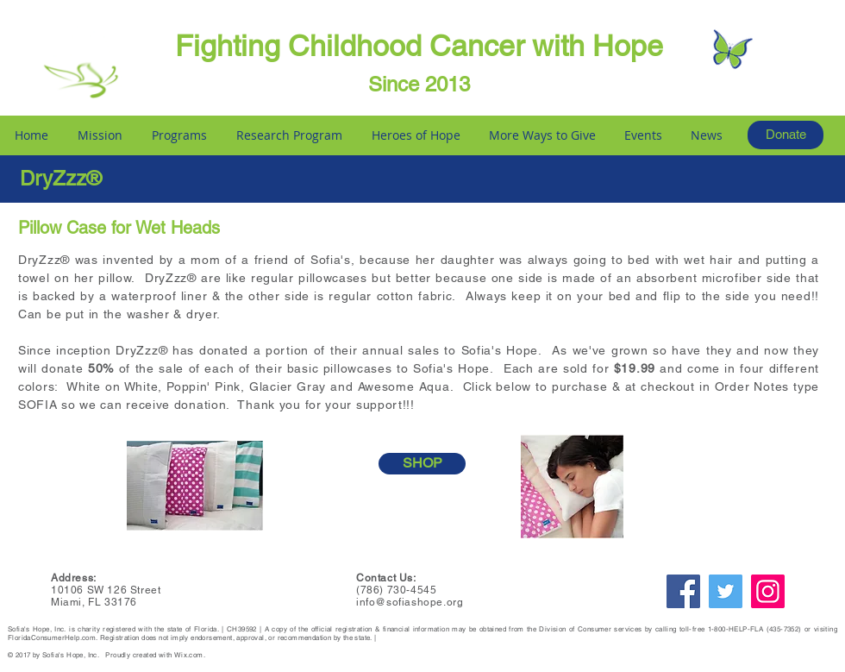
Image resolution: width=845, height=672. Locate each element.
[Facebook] (683, 591)
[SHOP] (422, 463)
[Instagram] (768, 591)
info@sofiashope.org (409, 602)
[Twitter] (725, 591)
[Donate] (785, 135)
